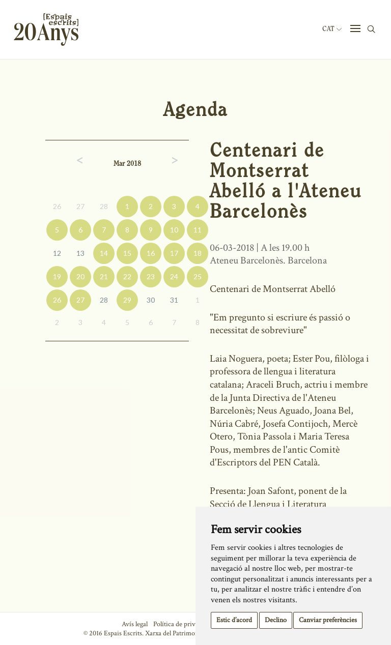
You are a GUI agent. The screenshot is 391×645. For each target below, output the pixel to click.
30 (151, 300)
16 (151, 253)
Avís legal (135, 624)
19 (57, 276)
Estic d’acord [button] (234, 620)
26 (57, 206)
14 (104, 253)
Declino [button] (276, 620)
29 (127, 300)
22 (127, 276)
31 (174, 300)
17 (174, 253)
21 (104, 276)
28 (104, 206)
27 (80, 206)
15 (127, 253)
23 (151, 276)
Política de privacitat (182, 624)
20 (80, 276)
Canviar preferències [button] (328, 620)
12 (57, 253)
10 (174, 229)
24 (174, 276)
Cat (332, 29)
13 (80, 253)
